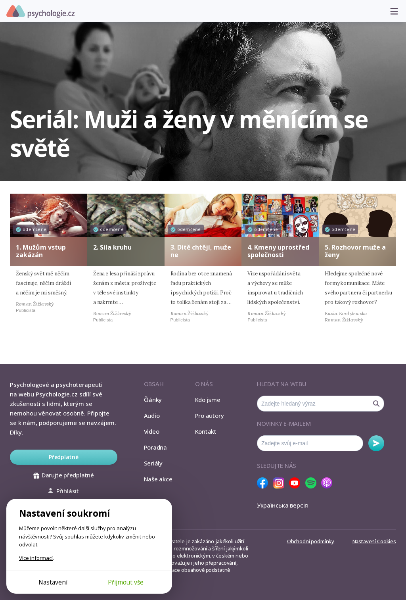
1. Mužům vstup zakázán (41, 251)
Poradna (155, 447)
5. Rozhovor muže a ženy (355, 251)
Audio (152, 415)
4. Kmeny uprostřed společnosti (278, 251)
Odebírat (376, 443)
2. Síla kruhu (112, 247)
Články (153, 400)
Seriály (153, 463)
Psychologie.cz (40, 11)
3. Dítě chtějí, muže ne (200, 251)
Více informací (36, 558)
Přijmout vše (126, 582)
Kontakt (205, 431)
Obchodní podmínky (310, 541)
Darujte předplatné (63, 475)
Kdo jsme (207, 400)
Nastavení (52, 582)
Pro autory (209, 415)
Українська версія (282, 505)
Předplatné (64, 457)
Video (151, 431)
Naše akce (158, 479)
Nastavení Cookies (374, 541)
